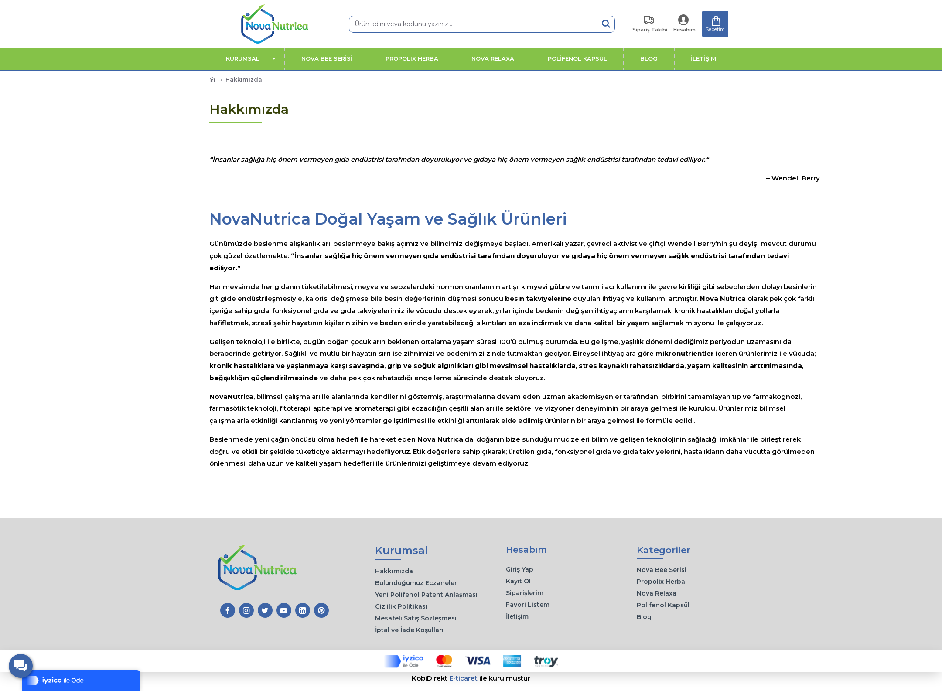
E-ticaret (463, 678)
